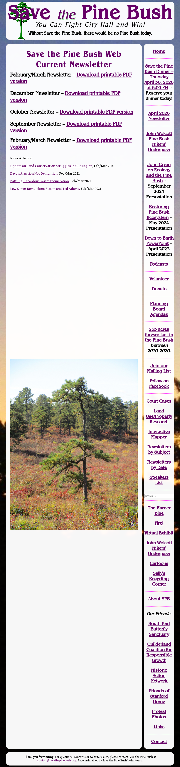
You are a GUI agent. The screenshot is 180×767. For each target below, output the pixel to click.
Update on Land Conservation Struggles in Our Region (51, 166)
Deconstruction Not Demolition (34, 173)
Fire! (158, 523)
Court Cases (159, 401)
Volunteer (159, 279)
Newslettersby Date (159, 464)
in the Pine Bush (159, 337)
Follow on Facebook (159, 383)
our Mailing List (159, 368)
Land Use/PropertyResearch (159, 416)
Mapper (159, 437)
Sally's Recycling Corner (159, 579)
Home (159, 51)
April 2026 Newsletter (159, 115)
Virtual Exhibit (158, 533)
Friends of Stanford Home (159, 696)
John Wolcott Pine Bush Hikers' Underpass (159, 141)
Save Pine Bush (90, 12)
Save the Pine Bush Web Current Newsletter (74, 58)
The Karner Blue (159, 510)
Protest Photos (159, 714)
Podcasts (159, 264)
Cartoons (159, 563)
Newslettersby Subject (159, 449)
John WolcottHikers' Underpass (159, 548)
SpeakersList (159, 479)
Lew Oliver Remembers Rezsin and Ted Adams (44, 189)
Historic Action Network (159, 675)
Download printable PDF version (96, 112)
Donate (159, 288)
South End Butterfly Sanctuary (159, 629)
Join (155, 365)
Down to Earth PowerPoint (159, 240)
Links (159, 726)
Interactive (159, 431)
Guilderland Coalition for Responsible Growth (159, 652)
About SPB (159, 599)
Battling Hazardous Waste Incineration (39, 181)
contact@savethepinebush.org (56, 760)
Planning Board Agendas (159, 309)
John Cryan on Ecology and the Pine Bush (159, 172)
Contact (159, 741)
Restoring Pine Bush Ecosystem (158, 212)
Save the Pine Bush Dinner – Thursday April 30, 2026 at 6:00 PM (158, 76)
